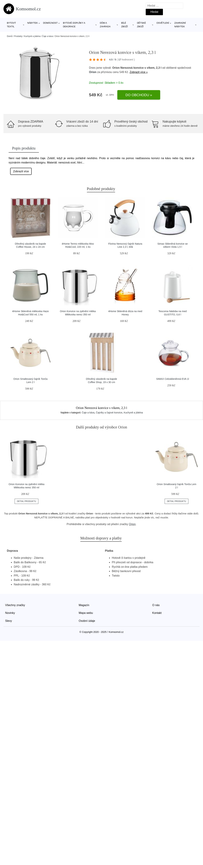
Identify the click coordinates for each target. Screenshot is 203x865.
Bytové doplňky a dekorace (74, 25)
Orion (93, 72)
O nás (156, 605)
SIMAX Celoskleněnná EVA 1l (172, 379)
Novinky (10, 612)
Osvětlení (162, 23)
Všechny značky (15, 605)
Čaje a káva (47, 36)
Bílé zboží (124, 25)
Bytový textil (11, 25)
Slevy (8, 620)
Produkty (18, 36)
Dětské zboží (141, 25)
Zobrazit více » (139, 72)
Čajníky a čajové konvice (109, 412)
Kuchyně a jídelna (32, 36)
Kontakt (157, 612)
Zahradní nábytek (180, 25)
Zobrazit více (21, 171)
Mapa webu (86, 612)
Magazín (84, 605)
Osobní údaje (87, 620)
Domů (9, 36)
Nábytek (32, 23)
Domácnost (50, 23)
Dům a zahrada (105, 25)
